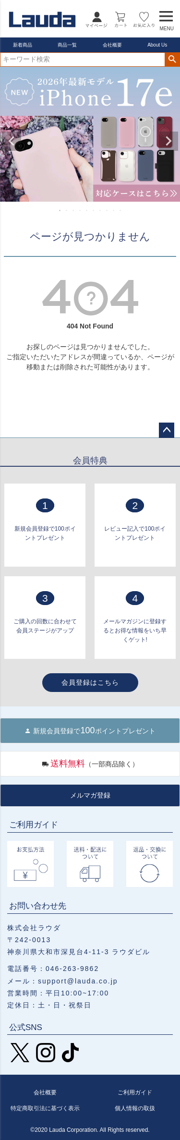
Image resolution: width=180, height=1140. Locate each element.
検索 (172, 59)
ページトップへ (166, 430)
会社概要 (112, 45)
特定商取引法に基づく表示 (45, 1108)
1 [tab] (60, 210)
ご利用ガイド (135, 1092)
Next (168, 141)
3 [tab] (74, 210)
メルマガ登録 (90, 795)
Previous (11, 141)
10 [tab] (121, 210)
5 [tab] (87, 210)
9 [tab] (114, 210)
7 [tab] (100, 210)
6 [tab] (94, 210)
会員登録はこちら (90, 682)
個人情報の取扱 (135, 1108)
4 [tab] (80, 210)
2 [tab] (67, 210)
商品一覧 (67, 45)
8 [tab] (107, 210)
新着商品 (22, 45)
